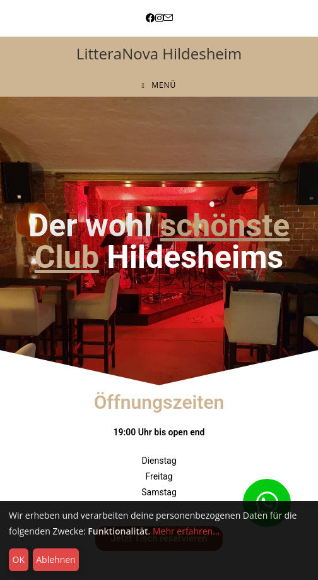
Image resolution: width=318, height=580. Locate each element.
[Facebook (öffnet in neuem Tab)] (150, 18)
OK (19, 559)
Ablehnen (55, 559)
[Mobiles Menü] (159, 85)
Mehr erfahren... (186, 531)
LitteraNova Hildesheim (159, 53)
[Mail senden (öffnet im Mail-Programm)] (168, 18)
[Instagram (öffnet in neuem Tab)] (159, 18)
